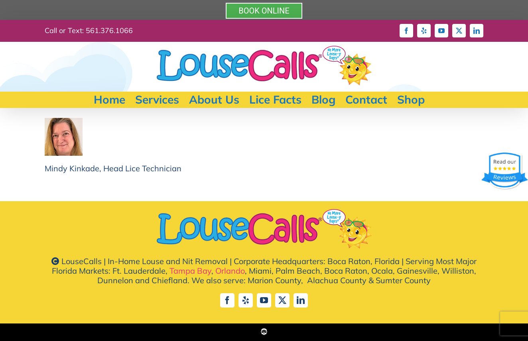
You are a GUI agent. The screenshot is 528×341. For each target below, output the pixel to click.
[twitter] (282, 300)
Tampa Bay (190, 271)
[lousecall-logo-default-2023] (264, 213)
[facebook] (227, 300)
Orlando (230, 271)
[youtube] (264, 300)
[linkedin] (301, 300)
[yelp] (245, 300)
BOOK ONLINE (263, 11)
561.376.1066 (109, 30)
